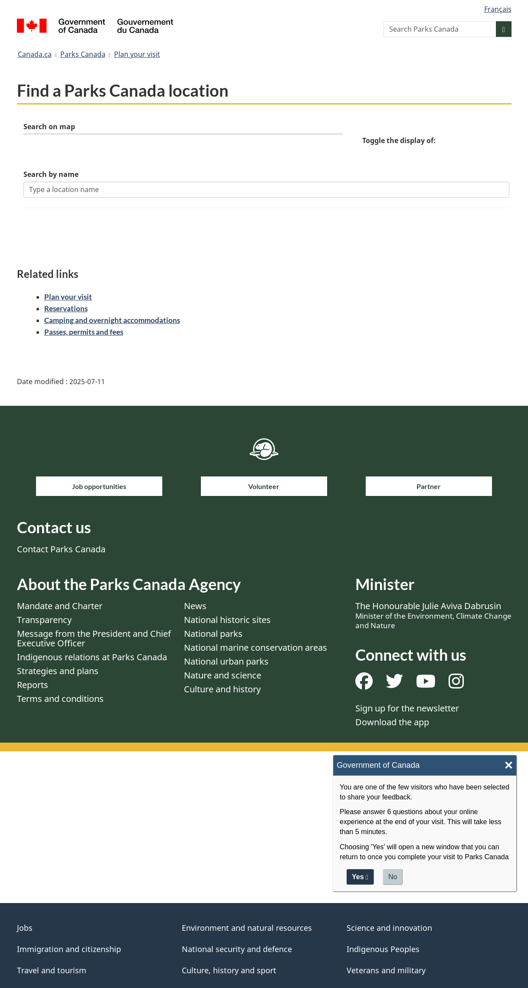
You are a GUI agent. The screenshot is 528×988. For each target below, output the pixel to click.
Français (498, 9)
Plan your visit (137, 54)
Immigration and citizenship (69, 950)
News (195, 607)
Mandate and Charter (59, 607)
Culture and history (222, 690)
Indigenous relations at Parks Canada (92, 658)
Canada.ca (35, 54)
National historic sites (227, 620)
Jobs (25, 928)
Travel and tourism (51, 971)
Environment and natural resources (247, 928)
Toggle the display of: (399, 141)
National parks (213, 634)
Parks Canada (82, 54)
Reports (32, 685)
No (392, 877)
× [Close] (509, 766)
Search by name (51, 174)
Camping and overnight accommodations (112, 321)
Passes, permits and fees (83, 332)
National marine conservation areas (255, 648)
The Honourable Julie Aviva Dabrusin (433, 616)
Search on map (49, 127)
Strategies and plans (57, 672)
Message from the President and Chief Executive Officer (94, 639)
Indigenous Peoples (383, 950)
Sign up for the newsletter (407, 709)
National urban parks (226, 662)
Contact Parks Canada (61, 550)
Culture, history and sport (229, 971)
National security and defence (237, 950)
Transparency (44, 620)
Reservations (66, 309)
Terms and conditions (60, 699)
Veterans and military (386, 971)
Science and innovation (389, 928)
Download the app (392, 723)
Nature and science (222, 676)
